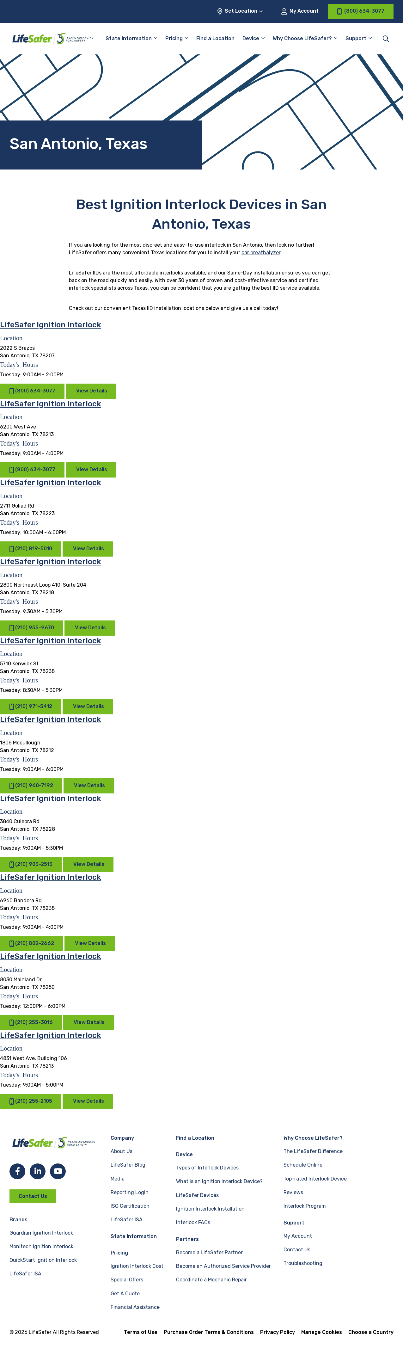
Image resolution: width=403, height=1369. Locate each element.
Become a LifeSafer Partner (209, 1252)
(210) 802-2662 (31, 943)
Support (355, 38)
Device (250, 38)
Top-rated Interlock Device (315, 1179)
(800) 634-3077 (32, 391)
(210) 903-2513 (30, 864)
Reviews (293, 1192)
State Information (129, 38)
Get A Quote (125, 1294)
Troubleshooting (303, 1263)
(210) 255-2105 (30, 1101)
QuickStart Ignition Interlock (43, 1260)
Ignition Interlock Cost (137, 1266)
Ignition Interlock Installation (210, 1209)
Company (122, 1138)
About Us (121, 1151)
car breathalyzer (260, 253)
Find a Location (215, 38)
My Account (300, 11)
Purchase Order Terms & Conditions (209, 1332)
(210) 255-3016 (31, 1022)
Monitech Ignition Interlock (41, 1246)
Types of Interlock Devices (207, 1168)
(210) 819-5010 (30, 549)
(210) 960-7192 (31, 785)
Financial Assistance (135, 1307)
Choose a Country (371, 1332)
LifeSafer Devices (197, 1195)
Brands (18, 1220)
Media (118, 1179)
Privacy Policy (277, 1332)
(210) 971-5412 (30, 706)
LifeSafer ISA (25, 1274)
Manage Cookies (321, 1332)
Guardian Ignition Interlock (41, 1233)
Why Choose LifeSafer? (302, 38)
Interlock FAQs (193, 1222)
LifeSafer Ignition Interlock (50, 324)
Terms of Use (140, 1332)
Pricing (174, 38)
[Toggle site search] (386, 38)
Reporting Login (130, 1192)
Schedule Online (303, 1165)
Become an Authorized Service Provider (223, 1266)
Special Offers (127, 1280)
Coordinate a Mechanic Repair (211, 1280)
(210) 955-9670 (31, 628)
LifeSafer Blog (128, 1165)
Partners (187, 1239)
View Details (91, 391)
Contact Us (33, 1196)
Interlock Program (305, 1206)
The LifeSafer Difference (313, 1151)
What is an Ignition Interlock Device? (219, 1181)
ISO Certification (130, 1206)
